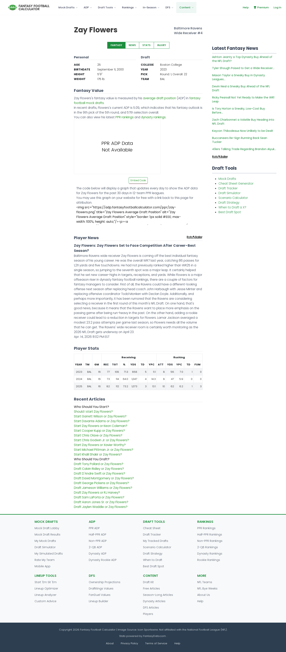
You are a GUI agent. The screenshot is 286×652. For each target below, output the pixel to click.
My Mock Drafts (45, 541)
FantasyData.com (155, 636)
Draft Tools (105, 7)
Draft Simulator (229, 193)
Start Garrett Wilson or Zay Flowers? (100, 416)
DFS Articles (151, 608)
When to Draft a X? (232, 207)
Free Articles (151, 588)
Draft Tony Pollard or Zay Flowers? (98, 464)
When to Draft (152, 560)
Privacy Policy (129, 643)
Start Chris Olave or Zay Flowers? (98, 435)
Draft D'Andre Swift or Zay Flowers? (99, 473)
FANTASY (116, 45)
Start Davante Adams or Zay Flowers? (101, 421)
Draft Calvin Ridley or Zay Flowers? (99, 469)
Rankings (128, 7)
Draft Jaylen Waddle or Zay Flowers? (101, 507)
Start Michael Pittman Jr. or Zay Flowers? (103, 450)
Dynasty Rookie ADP (103, 560)
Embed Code (138, 180)
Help (246, 7)
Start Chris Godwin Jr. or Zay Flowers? (101, 440)
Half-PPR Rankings (209, 534)
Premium (261, 7)
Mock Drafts (66, 7)
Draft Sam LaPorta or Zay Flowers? (99, 497)
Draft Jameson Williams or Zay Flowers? (103, 488)
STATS (146, 45)
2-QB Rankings (207, 547)
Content (184, 7)
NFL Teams (204, 582)
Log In (277, 7)
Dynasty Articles (154, 601)
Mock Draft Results (47, 534)
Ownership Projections (104, 582)
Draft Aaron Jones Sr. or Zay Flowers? (101, 502)
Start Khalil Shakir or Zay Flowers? (98, 454)
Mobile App (42, 566)
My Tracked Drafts (155, 541)
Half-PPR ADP (97, 534)
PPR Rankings (206, 528)
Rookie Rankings (208, 560)
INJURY (161, 45)
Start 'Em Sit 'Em (46, 582)
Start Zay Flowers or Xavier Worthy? (100, 445)
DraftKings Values (101, 588)
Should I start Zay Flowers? (93, 411)
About (110, 643)
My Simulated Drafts (49, 554)
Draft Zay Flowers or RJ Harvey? (97, 492)
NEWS (132, 45)
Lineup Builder (98, 601)
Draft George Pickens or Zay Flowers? (101, 483)
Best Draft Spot (229, 212)
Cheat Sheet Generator (235, 183)
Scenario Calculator (233, 198)
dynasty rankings (153, 117)
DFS (167, 7)
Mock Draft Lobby (47, 528)
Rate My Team (45, 560)
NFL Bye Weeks (207, 588)
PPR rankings (124, 117)
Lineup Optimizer (46, 588)
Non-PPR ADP (98, 541)
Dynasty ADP (97, 554)
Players (148, 614)
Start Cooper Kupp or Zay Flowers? (99, 431)
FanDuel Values (99, 595)
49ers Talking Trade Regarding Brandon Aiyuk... (244, 149)
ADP (86, 7)
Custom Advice (45, 601)
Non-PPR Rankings (209, 541)
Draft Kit (148, 582)
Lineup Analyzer (45, 595)
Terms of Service (156, 643)
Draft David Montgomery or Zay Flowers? (104, 478)
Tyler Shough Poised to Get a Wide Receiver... (243, 68)
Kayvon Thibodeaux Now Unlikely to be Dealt (242, 131)
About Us (203, 595)
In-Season (149, 7)
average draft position (159, 98)
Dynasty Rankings (209, 554)
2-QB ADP (95, 547)
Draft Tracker (228, 188)
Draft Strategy (228, 202)
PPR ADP (94, 528)
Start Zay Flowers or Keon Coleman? (100, 426)
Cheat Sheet (151, 528)
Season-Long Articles (158, 595)
